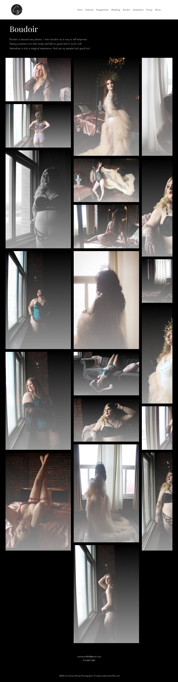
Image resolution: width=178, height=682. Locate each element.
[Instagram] (165, 9)
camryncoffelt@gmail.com (89, 656)
